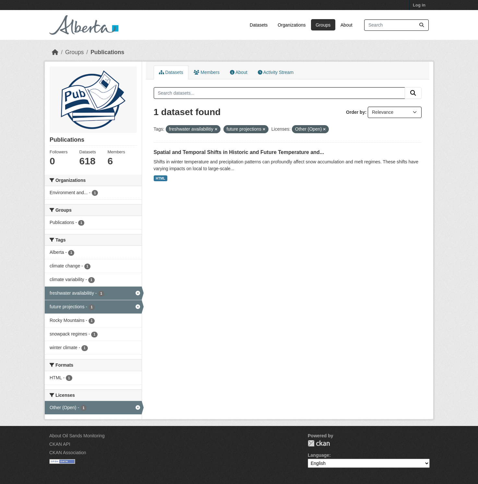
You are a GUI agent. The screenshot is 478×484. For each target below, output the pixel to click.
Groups (323, 25)
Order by (355, 112)
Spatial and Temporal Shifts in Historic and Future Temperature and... (239, 152)
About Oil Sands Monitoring (76, 435)
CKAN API (59, 444)
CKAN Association (67, 452)
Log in (419, 5)
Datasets (259, 25)
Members (207, 72)
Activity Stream (275, 72)
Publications (107, 52)
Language (318, 455)
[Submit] (421, 25)
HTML (160, 178)
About (347, 25)
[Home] (55, 52)
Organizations (291, 25)
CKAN (319, 443)
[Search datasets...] (396, 25)
